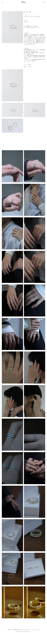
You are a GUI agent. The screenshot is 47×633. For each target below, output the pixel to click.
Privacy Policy (33, 629)
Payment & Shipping (26, 629)
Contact (37, 629)
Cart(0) (43, 2)
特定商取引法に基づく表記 (17, 629)
